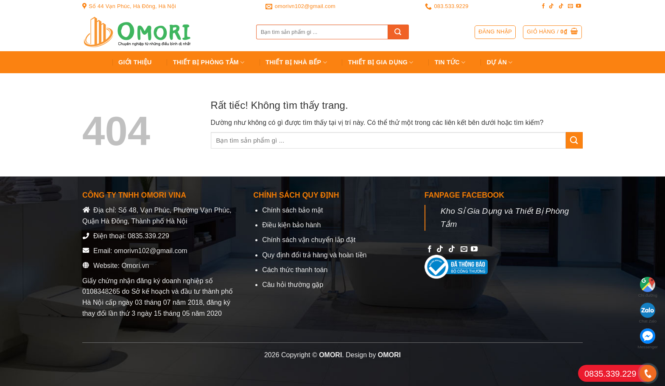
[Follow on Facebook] (543, 6)
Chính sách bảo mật (292, 210)
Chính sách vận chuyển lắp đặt (308, 239)
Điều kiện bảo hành (291, 225)
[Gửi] (398, 32)
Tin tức (450, 62)
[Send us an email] (570, 6)
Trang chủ (93, 62)
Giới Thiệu (135, 62)
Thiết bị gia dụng (381, 62)
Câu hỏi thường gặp (292, 284)
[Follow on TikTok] (551, 6)
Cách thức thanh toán (294, 269)
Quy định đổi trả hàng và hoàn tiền (314, 255)
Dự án (500, 62)
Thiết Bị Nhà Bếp (296, 62)
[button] (552, 32)
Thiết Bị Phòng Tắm (209, 62)
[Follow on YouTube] (578, 6)
